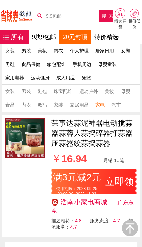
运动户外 (88, 91)
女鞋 (125, 50)
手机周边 (82, 64)
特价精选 (106, 37)
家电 (100, 105)
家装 (58, 105)
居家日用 (104, 50)
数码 (42, 105)
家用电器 (14, 77)
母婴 (125, 91)
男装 (26, 50)
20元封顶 (75, 37)
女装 (10, 91)
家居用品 (79, 105)
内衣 (58, 50)
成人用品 (65, 77)
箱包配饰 (56, 64)
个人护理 (79, 50)
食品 (10, 105)
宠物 (86, 77)
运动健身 (40, 77)
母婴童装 (107, 64)
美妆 (42, 50)
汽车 (116, 105)
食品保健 (30, 64)
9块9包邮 (44, 37)
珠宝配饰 (63, 91)
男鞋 (10, 64)
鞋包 (42, 91)
